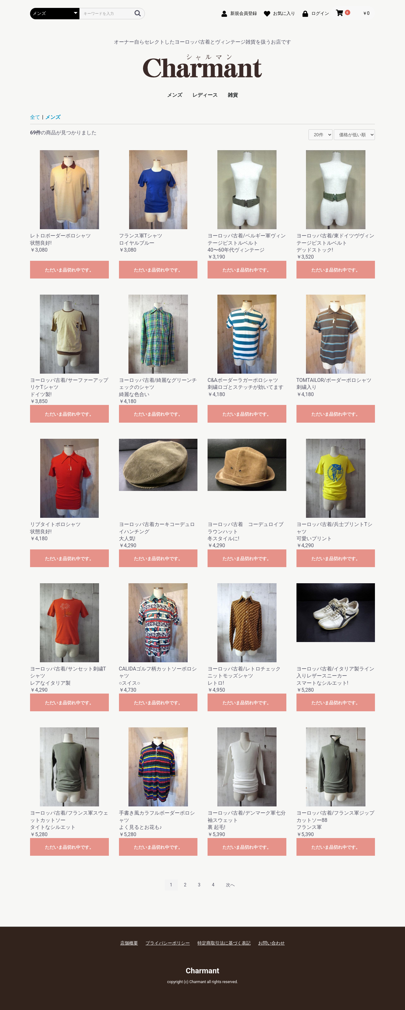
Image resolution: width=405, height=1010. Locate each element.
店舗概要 (129, 943)
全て (35, 117)
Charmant (202, 970)
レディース (205, 95)
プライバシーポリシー (168, 943)
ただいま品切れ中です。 (69, 269)
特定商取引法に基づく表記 (224, 943)
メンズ (174, 95)
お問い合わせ (271, 943)
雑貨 (233, 95)
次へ (230, 884)
